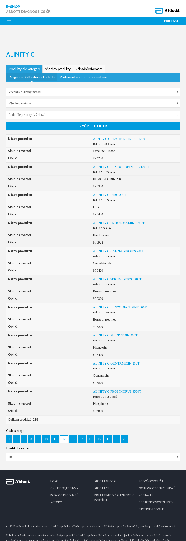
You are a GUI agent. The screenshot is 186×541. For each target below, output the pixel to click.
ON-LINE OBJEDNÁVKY (64, 472)
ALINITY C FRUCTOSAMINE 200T (119, 207)
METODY (56, 486)
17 (108, 423)
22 (124, 423)
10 (46, 423)
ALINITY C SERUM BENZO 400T (117, 263)
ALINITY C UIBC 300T (109, 179)
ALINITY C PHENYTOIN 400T (115, 319)
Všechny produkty (58, 53)
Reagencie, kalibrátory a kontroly (32, 61)
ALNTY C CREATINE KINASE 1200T (120, 122)
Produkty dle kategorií (24, 53)
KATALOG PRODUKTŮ (64, 479)
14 (81, 423)
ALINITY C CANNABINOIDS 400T (118, 235)
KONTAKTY (146, 479)
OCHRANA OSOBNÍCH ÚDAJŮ (157, 472)
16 (99, 423)
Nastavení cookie (151, 493)
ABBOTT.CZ (101, 472)
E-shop (28, 9)
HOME (54, 465)
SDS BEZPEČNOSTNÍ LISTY (156, 486)
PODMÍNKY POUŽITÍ (151, 465)
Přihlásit (172, 21)
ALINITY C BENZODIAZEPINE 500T (120, 291)
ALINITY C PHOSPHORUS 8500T (117, 375)
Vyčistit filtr (93, 110)
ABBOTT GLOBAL (105, 465)
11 (55, 423)
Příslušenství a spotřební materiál (83, 61)
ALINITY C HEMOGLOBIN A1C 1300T (121, 151)
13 (72, 423)
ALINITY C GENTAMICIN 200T (116, 347)
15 (90, 423)
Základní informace (89, 53)
